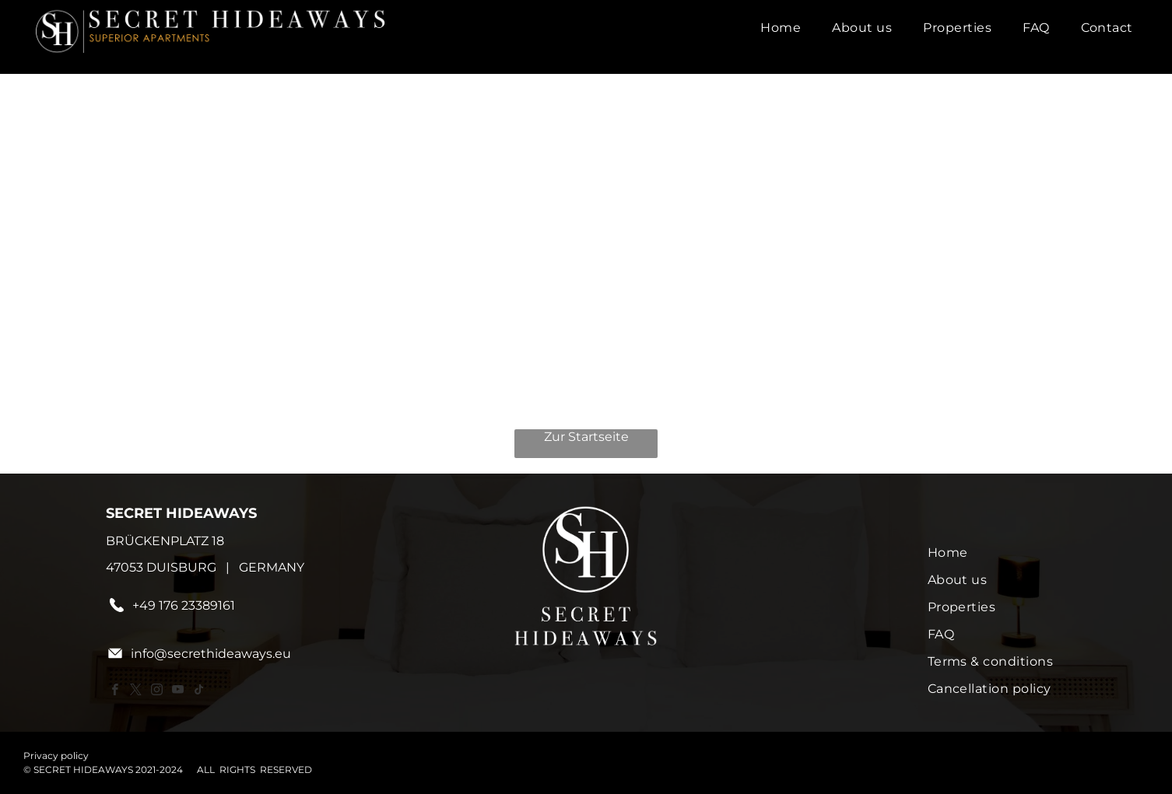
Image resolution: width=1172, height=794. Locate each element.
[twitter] (135, 691)
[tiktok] (198, 691)
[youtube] (177, 691)
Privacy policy (56, 755)
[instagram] (156, 691)
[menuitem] (780, 27)
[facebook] (114, 691)
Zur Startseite (586, 436)
